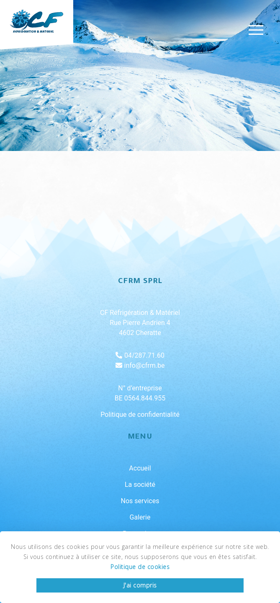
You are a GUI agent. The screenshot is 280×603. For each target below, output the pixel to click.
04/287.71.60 (140, 355)
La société (140, 485)
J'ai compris (140, 585)
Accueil (140, 468)
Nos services (140, 501)
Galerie (140, 517)
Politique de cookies (140, 567)
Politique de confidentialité (140, 414)
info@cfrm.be (140, 365)
